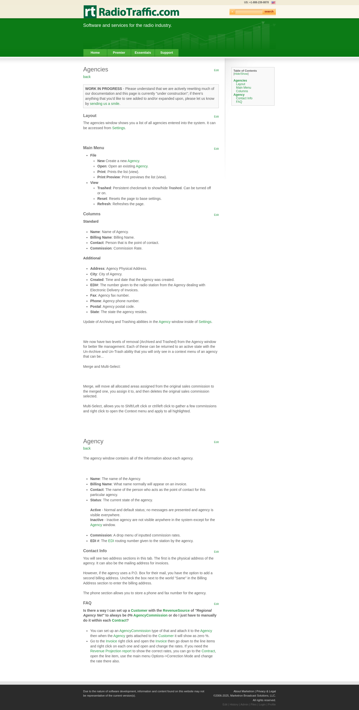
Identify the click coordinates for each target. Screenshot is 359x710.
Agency (133, 161)
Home (95, 52)
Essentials (143, 52)
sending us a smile (104, 104)
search (269, 11)
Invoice (111, 641)
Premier (119, 52)
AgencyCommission (150, 615)
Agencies (240, 80)
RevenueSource (176, 610)
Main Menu (243, 87)
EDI (111, 541)
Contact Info (244, 98)
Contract (119, 620)
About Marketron (244, 691)
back (87, 77)
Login (262, 704)
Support (166, 52)
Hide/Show (241, 73)
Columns (242, 91)
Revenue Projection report (111, 651)
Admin (244, 704)
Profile (272, 704)
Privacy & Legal (266, 691)
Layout (240, 84)
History (234, 704)
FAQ (239, 102)
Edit (216, 70)
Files (254, 704)
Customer (139, 610)
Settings (118, 128)
